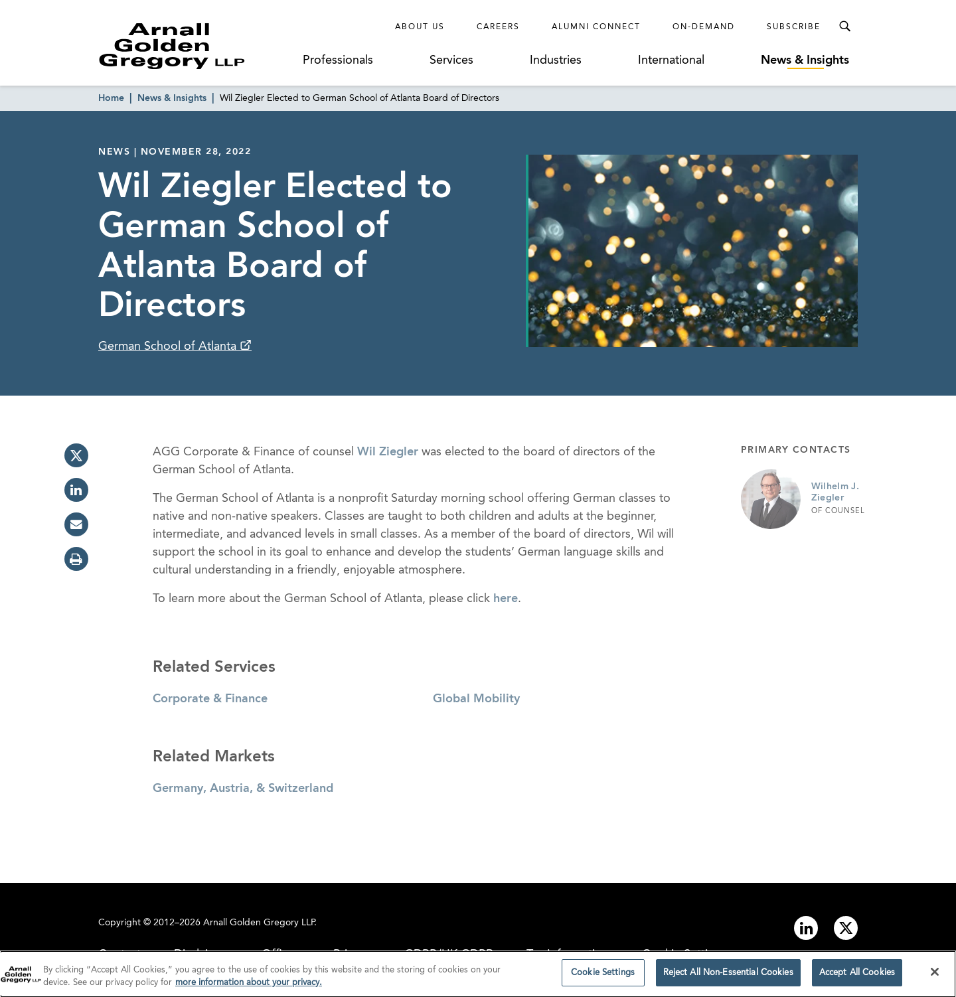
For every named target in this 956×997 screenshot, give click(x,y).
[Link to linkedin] (806, 928)
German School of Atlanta (169, 346)
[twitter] (76, 455)
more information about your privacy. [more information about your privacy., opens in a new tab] (248, 986)
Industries (556, 60)
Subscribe (794, 27)
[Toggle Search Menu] (844, 26)
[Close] (934, 975)
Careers (498, 27)
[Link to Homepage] (196, 46)
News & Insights (805, 60)
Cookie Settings (603, 976)
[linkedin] (76, 490)
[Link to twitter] (846, 928)
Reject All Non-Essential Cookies (728, 976)
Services (451, 60)
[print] (76, 559)
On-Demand (704, 27)
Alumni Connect (596, 27)
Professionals (338, 60)
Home (111, 98)
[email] (76, 524)
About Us (420, 27)
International (671, 60)
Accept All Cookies (857, 976)
